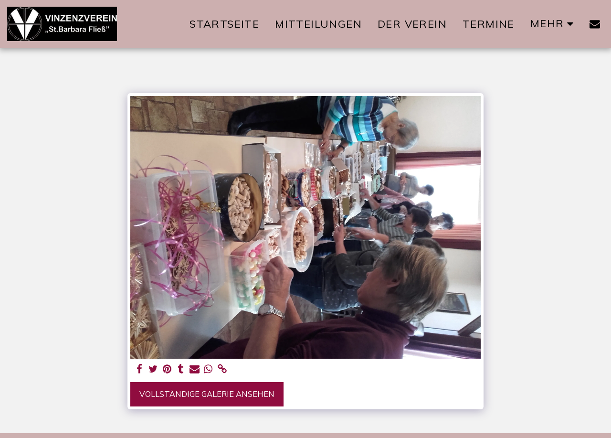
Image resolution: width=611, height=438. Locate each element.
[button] (594, 24)
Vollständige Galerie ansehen (206, 394)
